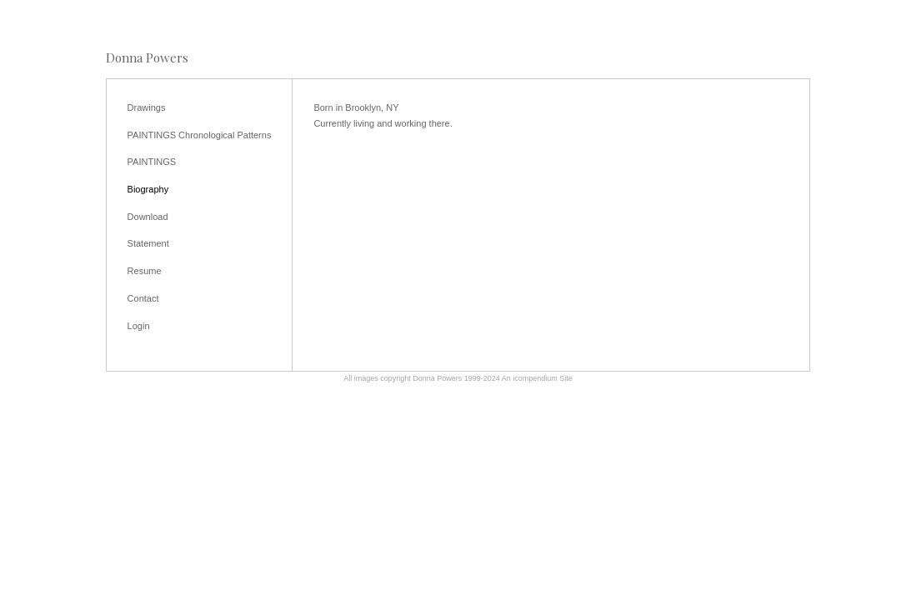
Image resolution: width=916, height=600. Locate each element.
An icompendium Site (537, 378)
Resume (145, 271)
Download (148, 217)
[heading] (147, 58)
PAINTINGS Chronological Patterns (200, 135)
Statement (148, 243)
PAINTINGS (152, 162)
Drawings (147, 107)
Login (139, 326)
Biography (148, 189)
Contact (143, 298)
